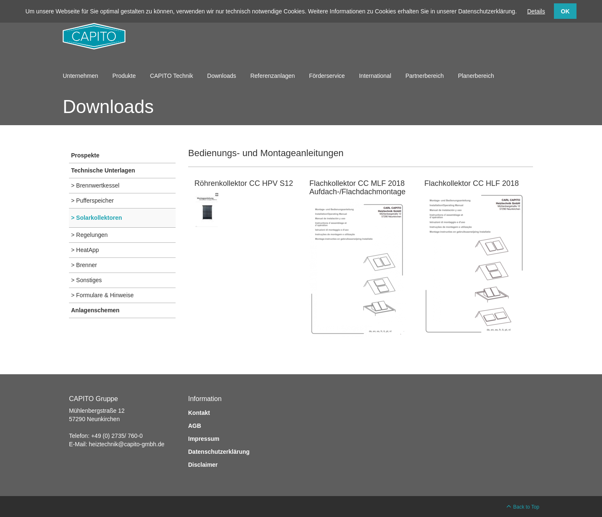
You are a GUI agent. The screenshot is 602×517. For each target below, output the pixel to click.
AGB (194, 425)
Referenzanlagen (272, 75)
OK (565, 11)
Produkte (124, 75)
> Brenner (84, 265)
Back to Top (526, 507)
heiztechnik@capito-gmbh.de (126, 444)
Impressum (203, 438)
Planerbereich (476, 75)
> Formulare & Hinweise (102, 295)
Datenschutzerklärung (219, 451)
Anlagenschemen (95, 310)
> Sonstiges (86, 280)
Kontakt (199, 412)
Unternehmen (80, 75)
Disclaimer (203, 464)
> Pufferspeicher (92, 200)
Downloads (221, 75)
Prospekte (85, 155)
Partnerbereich (425, 75)
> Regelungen (89, 234)
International (375, 75)
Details (536, 11)
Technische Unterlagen (103, 170)
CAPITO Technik (171, 75)
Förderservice (327, 75)
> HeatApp (85, 250)
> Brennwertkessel (95, 185)
